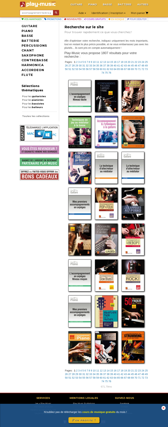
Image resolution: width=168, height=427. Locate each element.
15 (111, 62)
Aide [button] (82, 13)
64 (115, 69)
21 (132, 62)
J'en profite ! (84, 420)
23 (139, 62)
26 (66, 65)
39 (111, 65)
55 (83, 69)
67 (125, 69)
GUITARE (76, 4)
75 (106, 72)
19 (125, 62)
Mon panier (139, 13)
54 (80, 69)
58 (94, 69)
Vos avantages (31, 19)
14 (108, 62)
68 (128, 69)
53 (76, 69)
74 (102, 72)
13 (104, 62)
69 (132, 69)
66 (122, 69)
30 (80, 65)
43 (125, 65)
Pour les (34, 96)
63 (111, 69)
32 (87, 65)
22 (136, 62)
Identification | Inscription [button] (108, 13)
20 (129, 62)
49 (146, 65)
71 (139, 69)
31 (83, 65)
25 (146, 62)
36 (101, 65)
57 (90, 69)
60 (101, 69)
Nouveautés (72, 19)
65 (118, 69)
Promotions (53, 19)
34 (94, 65)
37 (104, 65)
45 (132, 65)
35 (97, 65)
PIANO (92, 4)
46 (135, 65)
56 (87, 69)
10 (94, 62)
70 (135, 69)
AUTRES (142, 4)
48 (142, 65)
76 (109, 72)
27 (69, 65)
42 (122, 65)
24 (143, 62)
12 (101, 62)
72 (142, 69)
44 (128, 65)
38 (108, 65)
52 (73, 69)
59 (97, 69)
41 (118, 65)
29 (76, 65)
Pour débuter (137, 19)
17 (118, 62)
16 (115, 62)
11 (97, 62)
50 (66, 69)
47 (139, 65)
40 (115, 65)
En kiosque (116, 19)
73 (146, 69)
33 (90, 65)
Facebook (124, 403)
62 (108, 69)
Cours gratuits (95, 19)
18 (122, 62)
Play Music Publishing (84, 403)
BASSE (107, 4)
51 (69, 69)
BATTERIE (124, 4)
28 (73, 65)
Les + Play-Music (43, 403)
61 (104, 69)
